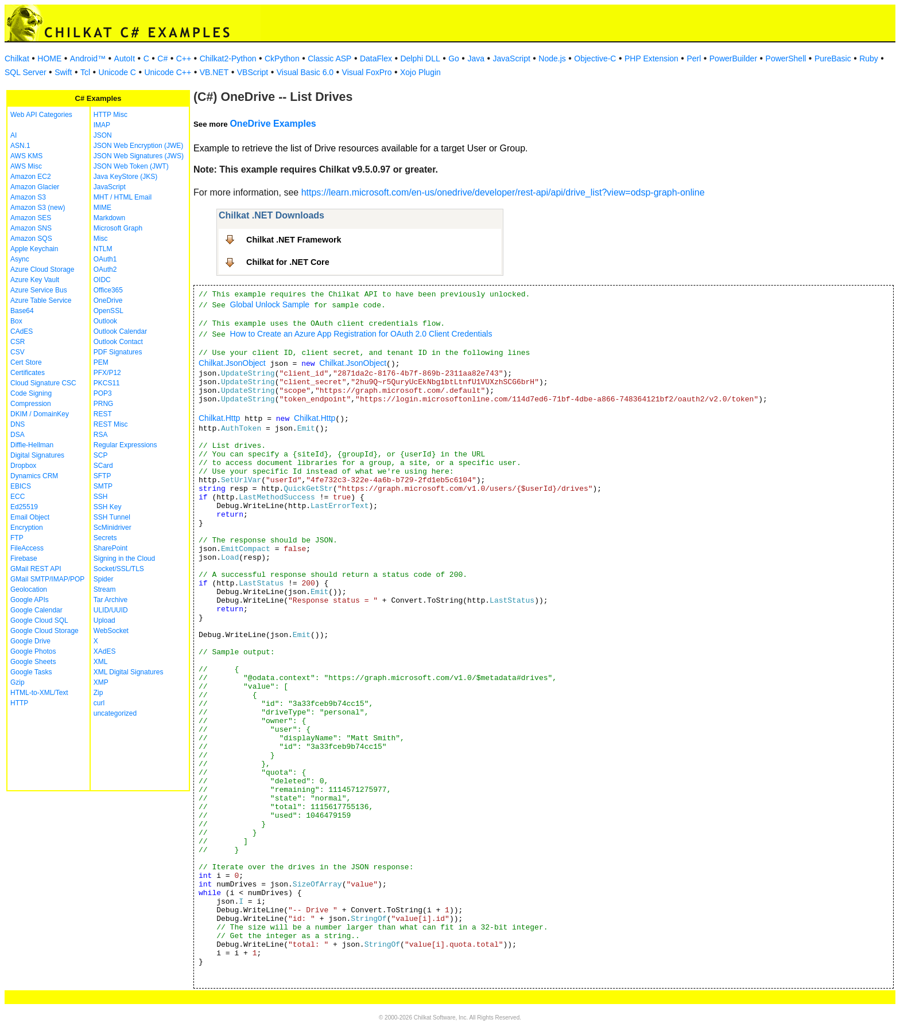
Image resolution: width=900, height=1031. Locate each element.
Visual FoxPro (367, 72)
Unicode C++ (167, 72)
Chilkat (17, 58)
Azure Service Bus (38, 290)
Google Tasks (31, 672)
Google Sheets (33, 662)
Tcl (85, 72)
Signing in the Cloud (124, 558)
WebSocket (111, 631)
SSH (101, 497)
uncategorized (115, 713)
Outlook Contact (118, 342)
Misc (101, 239)
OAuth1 (105, 259)
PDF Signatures (118, 352)
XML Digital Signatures (129, 672)
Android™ (88, 58)
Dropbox (23, 466)
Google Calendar (36, 610)
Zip (98, 693)
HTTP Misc (110, 115)
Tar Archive (110, 600)
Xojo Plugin (420, 72)
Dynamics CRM (34, 476)
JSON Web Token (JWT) (131, 166)
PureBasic (832, 58)
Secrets (105, 538)
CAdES (21, 331)
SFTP (102, 476)
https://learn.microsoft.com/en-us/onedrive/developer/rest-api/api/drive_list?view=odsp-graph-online (503, 192)
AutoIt (124, 58)
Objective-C (595, 58)
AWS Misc (26, 166)
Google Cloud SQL (39, 620)
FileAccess (27, 548)
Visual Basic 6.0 (305, 72)
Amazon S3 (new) (37, 208)
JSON (103, 135)
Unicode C (117, 72)
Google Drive (30, 641)
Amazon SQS (31, 239)
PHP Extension (651, 58)
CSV (17, 352)
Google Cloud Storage (44, 631)
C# (162, 58)
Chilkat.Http (219, 418)
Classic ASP (329, 58)
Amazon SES (30, 218)
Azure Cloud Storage (42, 269)
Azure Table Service (41, 300)
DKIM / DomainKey (39, 414)
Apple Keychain (34, 249)
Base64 (22, 311)
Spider (104, 579)
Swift (63, 72)
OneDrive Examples (273, 123)
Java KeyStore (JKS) (125, 177)
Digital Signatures (37, 455)
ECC (17, 497)
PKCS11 (107, 383)
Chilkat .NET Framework (294, 239)
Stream (105, 589)
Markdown (109, 218)
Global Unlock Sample (270, 304)
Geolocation (28, 589)
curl (99, 703)
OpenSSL (108, 311)
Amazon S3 (28, 197)
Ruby (868, 58)
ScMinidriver (112, 528)
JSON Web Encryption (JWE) (138, 146)
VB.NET (214, 72)
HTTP (19, 703)
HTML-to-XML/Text (39, 693)
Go (453, 58)
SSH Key (108, 507)
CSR (17, 342)
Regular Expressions (125, 445)
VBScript (252, 72)
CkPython (282, 58)
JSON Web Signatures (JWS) (139, 156)
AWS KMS (26, 156)
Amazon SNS (31, 228)
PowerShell (786, 58)
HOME (49, 58)
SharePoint (110, 548)
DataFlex (376, 58)
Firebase (23, 558)
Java (475, 58)
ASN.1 (20, 146)
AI (13, 135)
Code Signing (31, 393)
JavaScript (511, 58)
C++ (183, 58)
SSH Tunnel (112, 517)
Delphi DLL (420, 58)
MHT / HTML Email (123, 197)
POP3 (103, 393)
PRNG (104, 404)
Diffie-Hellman (31, 445)
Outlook (105, 321)
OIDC (102, 280)
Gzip (17, 682)
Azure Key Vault (34, 280)
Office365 (108, 290)
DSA (17, 435)
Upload (104, 620)
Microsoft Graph (118, 228)
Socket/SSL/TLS (119, 569)
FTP (17, 538)
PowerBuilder (733, 58)
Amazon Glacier (34, 187)
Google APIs (29, 600)
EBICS (20, 486)
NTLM (103, 249)
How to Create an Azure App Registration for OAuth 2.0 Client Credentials (361, 333)
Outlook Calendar (120, 331)
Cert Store (26, 362)
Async (19, 259)
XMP (101, 682)
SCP (101, 455)
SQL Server (25, 72)
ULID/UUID (111, 610)
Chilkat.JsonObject (232, 363)
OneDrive (108, 300)
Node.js (551, 58)
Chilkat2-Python (228, 58)
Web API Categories (41, 115)
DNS (17, 424)
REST (103, 414)
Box (16, 321)
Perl (693, 58)
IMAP (102, 125)
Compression (30, 404)
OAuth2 (105, 269)
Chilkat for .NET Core (287, 262)
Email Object (29, 517)
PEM (101, 362)
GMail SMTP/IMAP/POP (47, 579)
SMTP (103, 486)
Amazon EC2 (30, 177)
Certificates (27, 373)
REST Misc (111, 424)
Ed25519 (24, 507)
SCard (103, 466)
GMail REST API (35, 569)
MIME (102, 208)
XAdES (105, 651)
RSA (101, 435)
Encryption (26, 528)
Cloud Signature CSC (43, 383)
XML (101, 662)
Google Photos (33, 651)
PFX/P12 (107, 373)
